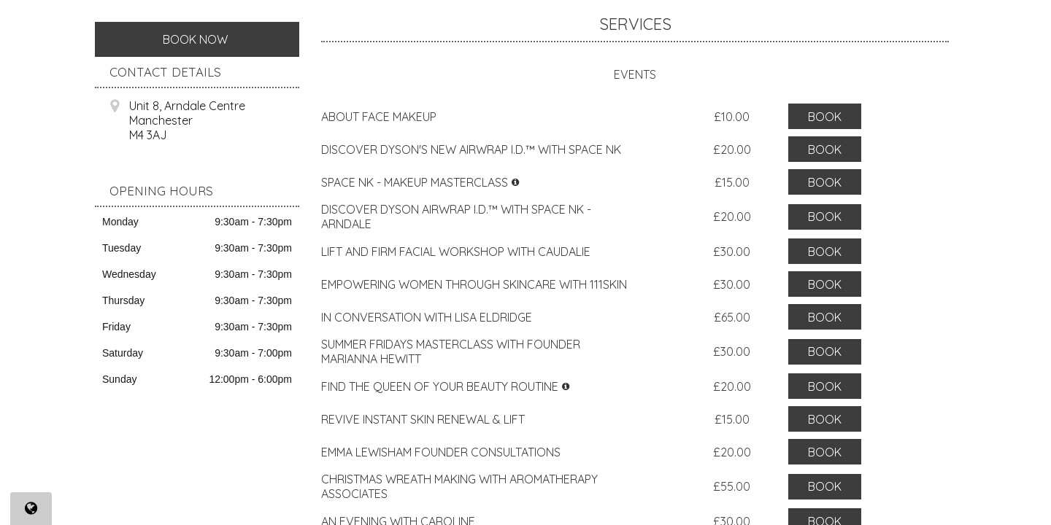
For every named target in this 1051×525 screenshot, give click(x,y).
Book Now (195, 39)
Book (825, 116)
